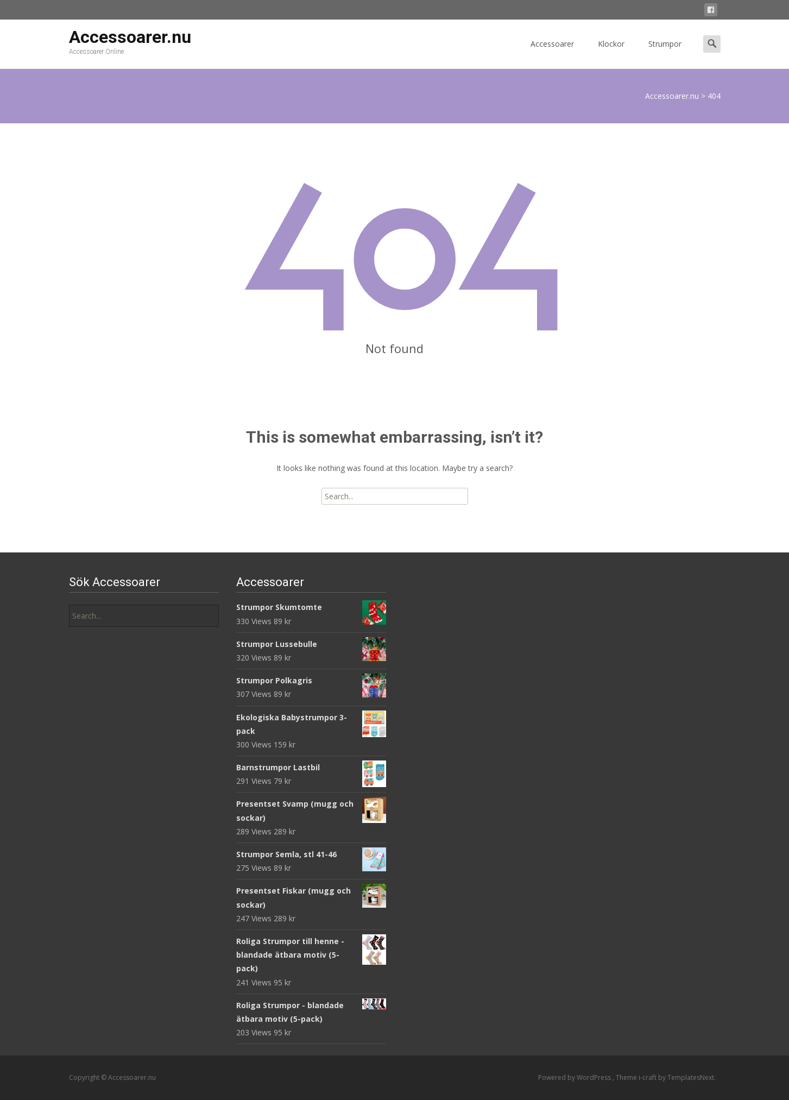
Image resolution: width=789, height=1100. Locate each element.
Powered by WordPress (575, 1077)
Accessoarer (552, 53)
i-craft (648, 1077)
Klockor (611, 53)
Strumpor (664, 53)
